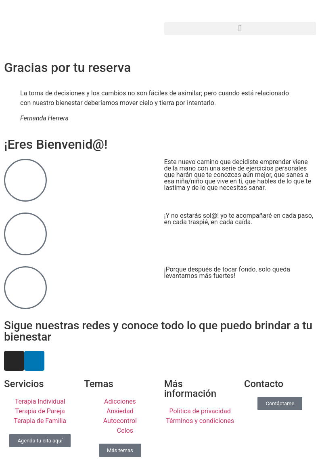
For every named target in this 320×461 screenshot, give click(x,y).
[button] (240, 28)
